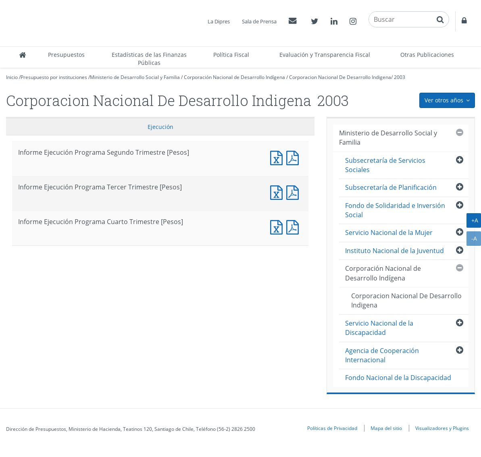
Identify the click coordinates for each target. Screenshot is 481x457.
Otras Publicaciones (427, 54)
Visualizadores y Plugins (442, 428)
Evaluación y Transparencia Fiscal (324, 54)
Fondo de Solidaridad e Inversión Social (395, 210)
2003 (399, 77)
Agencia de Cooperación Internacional (382, 355)
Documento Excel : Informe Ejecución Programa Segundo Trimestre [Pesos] (278, 157)
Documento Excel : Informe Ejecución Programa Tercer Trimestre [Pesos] (278, 192)
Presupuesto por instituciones (54, 77)
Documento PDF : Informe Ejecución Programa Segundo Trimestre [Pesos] (294, 157)
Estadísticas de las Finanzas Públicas (149, 58)
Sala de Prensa (259, 21)
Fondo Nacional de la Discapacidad (398, 377)
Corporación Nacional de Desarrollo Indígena (234, 77)
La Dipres (219, 21)
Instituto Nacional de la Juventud (394, 250)
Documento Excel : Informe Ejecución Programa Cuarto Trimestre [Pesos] (278, 226)
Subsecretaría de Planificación (391, 187)
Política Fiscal (231, 54)
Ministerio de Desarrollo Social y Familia (135, 77)
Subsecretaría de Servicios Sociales (385, 165)
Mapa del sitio (386, 428)
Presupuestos (66, 54)
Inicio (12, 77)
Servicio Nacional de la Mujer (389, 232)
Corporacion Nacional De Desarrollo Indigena (340, 77)
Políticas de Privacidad (332, 428)
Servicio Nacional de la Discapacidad (379, 328)
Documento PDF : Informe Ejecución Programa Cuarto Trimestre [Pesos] (294, 226)
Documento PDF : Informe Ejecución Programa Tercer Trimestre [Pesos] (294, 192)
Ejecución (160, 127)
